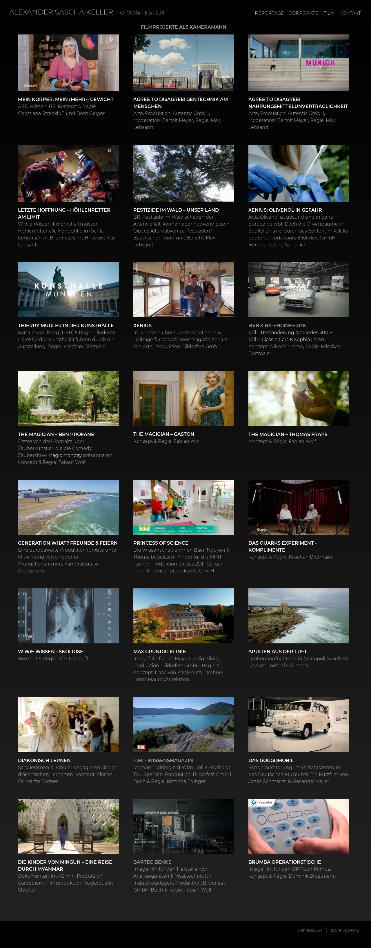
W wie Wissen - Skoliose (50, 651)
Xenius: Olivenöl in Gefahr (285, 210)
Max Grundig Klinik (159, 651)
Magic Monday (65, 455)
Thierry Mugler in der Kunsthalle (66, 325)
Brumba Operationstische (284, 862)
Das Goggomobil (271, 760)
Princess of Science (160, 543)
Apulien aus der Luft (277, 651)
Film (328, 13)
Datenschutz (345, 930)
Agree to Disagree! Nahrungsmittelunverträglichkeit (298, 102)
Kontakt (350, 13)
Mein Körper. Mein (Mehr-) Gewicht (66, 99)
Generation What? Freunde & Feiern (68, 543)
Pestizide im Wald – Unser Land (176, 210)
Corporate (303, 13)
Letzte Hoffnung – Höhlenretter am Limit (64, 213)
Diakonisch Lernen (44, 760)
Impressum (310, 930)
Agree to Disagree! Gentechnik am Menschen (180, 102)
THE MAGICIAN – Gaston (163, 434)
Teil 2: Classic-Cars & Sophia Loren (286, 339)
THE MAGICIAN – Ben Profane (56, 434)
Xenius (142, 325)
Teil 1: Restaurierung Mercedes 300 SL (291, 332)
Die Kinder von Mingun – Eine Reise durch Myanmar (65, 865)
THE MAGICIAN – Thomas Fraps (288, 434)
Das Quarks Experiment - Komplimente (282, 546)
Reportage (269, 13)
